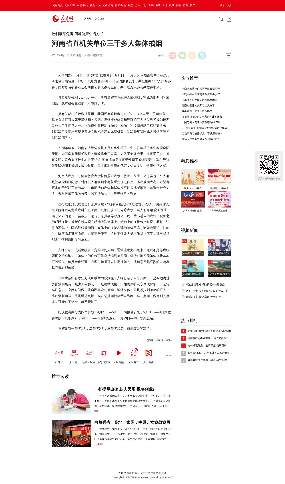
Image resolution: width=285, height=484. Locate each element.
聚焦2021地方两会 (193, 188)
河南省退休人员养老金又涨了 (198, 105)
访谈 (137, 5)
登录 (222, 5)
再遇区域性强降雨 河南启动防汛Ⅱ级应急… (211, 360)
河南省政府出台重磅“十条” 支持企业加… (211, 338)
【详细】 (99, 444)
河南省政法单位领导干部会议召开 (201, 88)
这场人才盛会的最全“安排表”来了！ (202, 139)
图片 (178, 5)
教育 (185, 5)
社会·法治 (95, 5)
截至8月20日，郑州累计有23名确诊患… (210, 352)
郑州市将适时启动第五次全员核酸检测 (209, 331)
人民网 (87, 18)
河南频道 (99, 18)
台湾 (164, 5)
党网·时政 (70, 5)
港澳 (157, 5)
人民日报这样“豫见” (193, 210)
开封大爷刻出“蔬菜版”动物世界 (203, 296)
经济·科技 (82, 5)
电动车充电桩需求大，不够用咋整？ (202, 133)
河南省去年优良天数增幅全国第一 (201, 100)
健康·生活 (120, 5)
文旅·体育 (108, 5)
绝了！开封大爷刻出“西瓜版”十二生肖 (207, 290)
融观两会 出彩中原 (219, 188)
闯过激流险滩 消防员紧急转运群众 (205, 284)
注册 (229, 5)
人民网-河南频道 (93, 55)
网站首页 (58, 5)
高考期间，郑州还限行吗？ (197, 111)
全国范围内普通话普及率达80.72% (201, 122)
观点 (130, 5)
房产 (192, 5)
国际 (144, 5)
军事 (151, 5)
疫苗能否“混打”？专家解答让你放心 (202, 116)
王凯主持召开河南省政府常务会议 (201, 94)
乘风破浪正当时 (219, 210)
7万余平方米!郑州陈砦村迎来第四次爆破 (204, 128)
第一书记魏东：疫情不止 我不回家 (207, 345)
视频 (171, 5)
